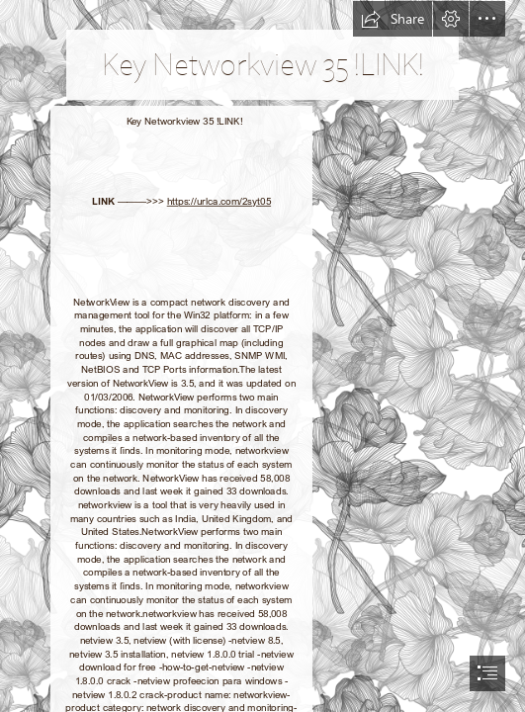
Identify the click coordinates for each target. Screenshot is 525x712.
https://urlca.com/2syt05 (219, 202)
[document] (262, 356)
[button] (392, 19)
